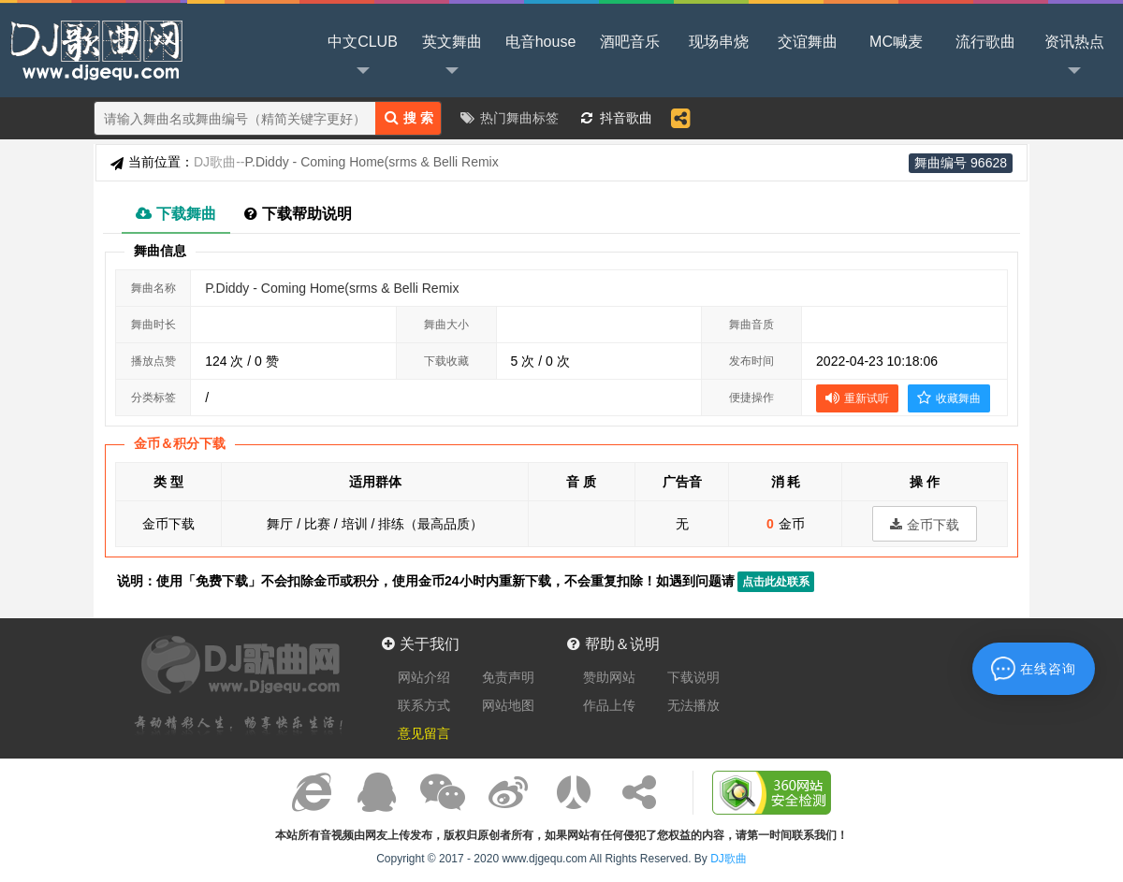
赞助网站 (609, 677)
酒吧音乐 (630, 42)
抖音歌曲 (626, 117)
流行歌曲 (985, 42)
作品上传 (609, 705)
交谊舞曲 (808, 42)
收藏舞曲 (949, 397)
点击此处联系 (775, 581)
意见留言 (424, 733)
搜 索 (409, 117)
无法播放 (693, 705)
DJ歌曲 (93, 48)
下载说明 (693, 677)
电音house (540, 42)
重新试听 (857, 397)
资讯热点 (1074, 57)
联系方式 (424, 705)
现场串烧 (719, 42)
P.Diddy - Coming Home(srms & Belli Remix (332, 288)
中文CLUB (363, 57)
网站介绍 (424, 677)
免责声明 (508, 677)
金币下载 (924, 524)
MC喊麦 (896, 42)
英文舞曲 (452, 57)
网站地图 (508, 705)
